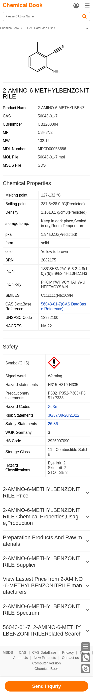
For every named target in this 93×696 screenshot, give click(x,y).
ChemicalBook (9, 28)
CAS (22, 652)
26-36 (53, 424)
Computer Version (46, 663)
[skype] (85, 668)
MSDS (8, 652)
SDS (42, 165)
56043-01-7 (48, 116)
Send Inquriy (46, 686)
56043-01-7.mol (51, 157)
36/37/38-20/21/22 (63, 415)
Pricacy (68, 652)
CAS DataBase (44, 652)
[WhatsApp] (85, 657)
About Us (20, 658)
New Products (45, 658)
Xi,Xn (52, 406)
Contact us (70, 658)
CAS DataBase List (40, 28)
